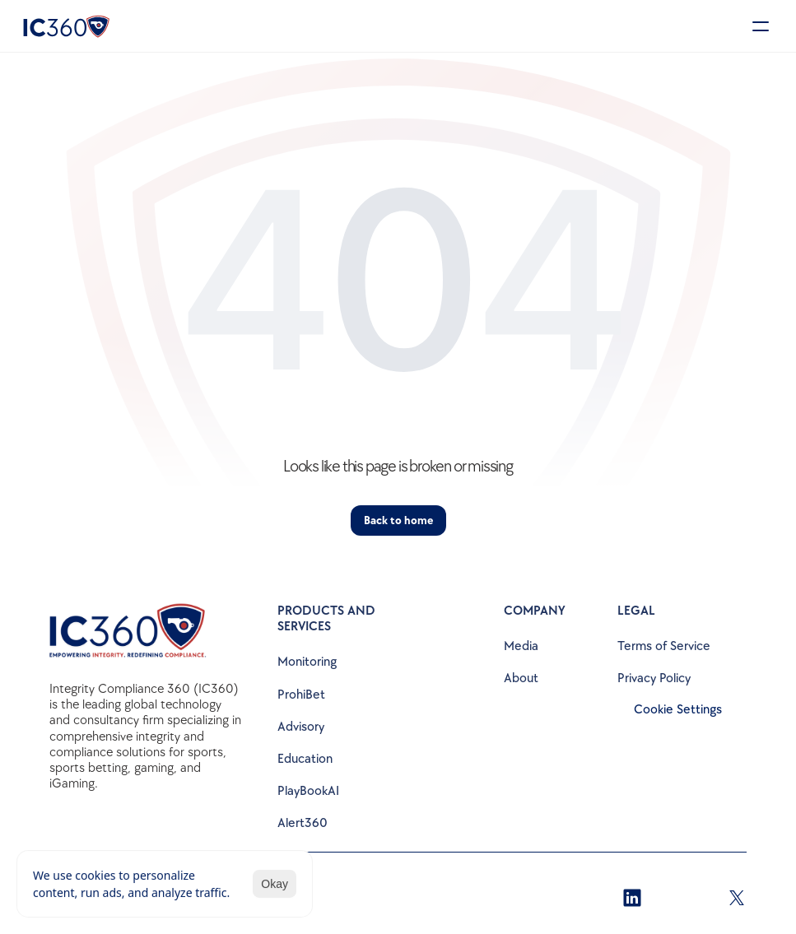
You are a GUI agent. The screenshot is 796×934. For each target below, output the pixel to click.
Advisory (300, 727)
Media (521, 646)
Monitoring (307, 662)
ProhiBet (301, 695)
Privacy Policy (654, 678)
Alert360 (302, 823)
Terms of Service (663, 646)
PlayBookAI (308, 791)
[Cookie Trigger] (678, 710)
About (521, 678)
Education (305, 759)
